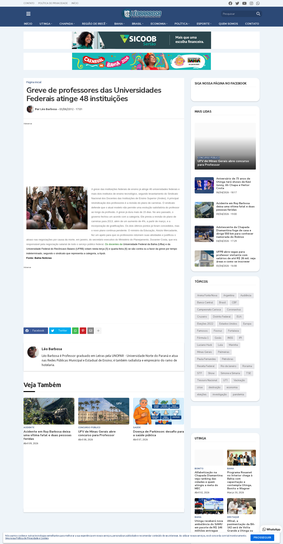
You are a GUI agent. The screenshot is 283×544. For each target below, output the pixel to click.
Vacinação (239, 380)
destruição (214, 387)
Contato (29, 3)
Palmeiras (223, 352)
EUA (239, 316)
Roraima (247, 366)
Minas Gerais (204, 352)
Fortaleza (233, 331)
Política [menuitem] (181, 24)
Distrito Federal (222, 316)
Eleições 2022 (205, 324)
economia (232, 387)
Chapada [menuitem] (66, 24)
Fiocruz (218, 331)
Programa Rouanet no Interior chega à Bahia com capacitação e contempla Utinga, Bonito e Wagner (239, 480)
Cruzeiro (202, 316)
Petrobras (227, 359)
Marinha (233, 345)
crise (199, 387)
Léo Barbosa (52, 349)
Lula (220, 345)
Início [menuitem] (28, 24)
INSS (230, 338)
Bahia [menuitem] (118, 24)
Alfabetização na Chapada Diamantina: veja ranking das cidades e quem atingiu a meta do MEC (209, 480)
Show (211, 373)
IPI (240, 338)
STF (199, 373)
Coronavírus (234, 309)
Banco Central (205, 302)
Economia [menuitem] (158, 24)
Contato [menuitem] (252, 24)
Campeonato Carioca (209, 309)
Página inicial (33, 82)
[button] (28, 14)
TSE (248, 373)
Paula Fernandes (206, 359)
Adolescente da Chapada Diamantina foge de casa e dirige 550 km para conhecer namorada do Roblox (234, 232)
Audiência (245, 295)
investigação (220, 394)
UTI (225, 380)
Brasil (222, 302)
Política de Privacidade (53, 3)
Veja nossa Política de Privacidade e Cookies (26, 538)
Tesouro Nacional (207, 380)
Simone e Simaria (230, 373)
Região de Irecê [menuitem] (93, 24)
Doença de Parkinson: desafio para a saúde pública (158, 433)
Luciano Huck (204, 345)
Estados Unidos (228, 324)
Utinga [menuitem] (45, 24)
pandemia (238, 394)
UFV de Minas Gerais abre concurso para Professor (97, 433)
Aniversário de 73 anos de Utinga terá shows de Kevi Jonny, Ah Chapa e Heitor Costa (233, 183)
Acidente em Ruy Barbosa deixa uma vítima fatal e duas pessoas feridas (48, 435)
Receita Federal (206, 366)
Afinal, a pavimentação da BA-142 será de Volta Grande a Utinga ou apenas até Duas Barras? (241, 529)
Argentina (228, 295)
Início (75, 3)
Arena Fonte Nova (207, 295)
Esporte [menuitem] (203, 24)
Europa (247, 324)
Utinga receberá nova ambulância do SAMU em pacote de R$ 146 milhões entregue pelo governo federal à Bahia (209, 529)
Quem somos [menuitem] (228, 24)
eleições (202, 394)
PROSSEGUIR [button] (262, 537)
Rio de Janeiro (228, 366)
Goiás (218, 338)
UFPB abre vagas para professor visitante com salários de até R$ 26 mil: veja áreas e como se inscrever (235, 256)
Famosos (202, 331)
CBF (234, 302)
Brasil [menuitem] (137, 24)
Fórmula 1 (203, 338)
